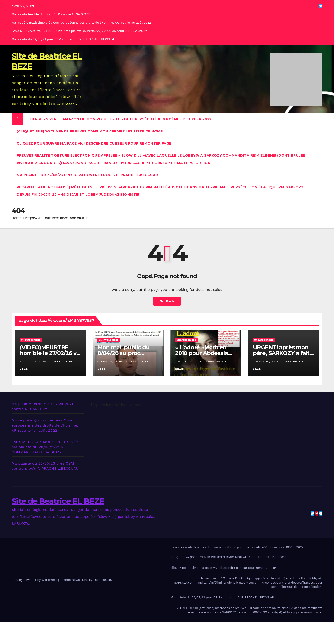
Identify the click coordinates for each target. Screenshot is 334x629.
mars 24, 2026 (190, 361)
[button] (319, 156)
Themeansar (102, 580)
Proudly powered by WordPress (35, 580)
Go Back (167, 301)
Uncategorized (31, 340)
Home (17, 218)
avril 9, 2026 (111, 361)
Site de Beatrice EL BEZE (58, 501)
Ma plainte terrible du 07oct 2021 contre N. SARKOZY (51, 14)
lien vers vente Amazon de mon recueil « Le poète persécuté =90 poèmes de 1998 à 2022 (120, 119)
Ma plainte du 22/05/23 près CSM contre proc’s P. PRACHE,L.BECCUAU (63, 39)
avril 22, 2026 (34, 361)
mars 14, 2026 (268, 361)
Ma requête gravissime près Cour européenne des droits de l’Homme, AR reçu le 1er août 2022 (81, 22)
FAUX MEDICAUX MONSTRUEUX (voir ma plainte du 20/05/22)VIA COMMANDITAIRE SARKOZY (79, 31)
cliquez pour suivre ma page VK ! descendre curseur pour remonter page (94, 143)
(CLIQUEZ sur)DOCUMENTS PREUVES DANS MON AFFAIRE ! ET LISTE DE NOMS (90, 131)
